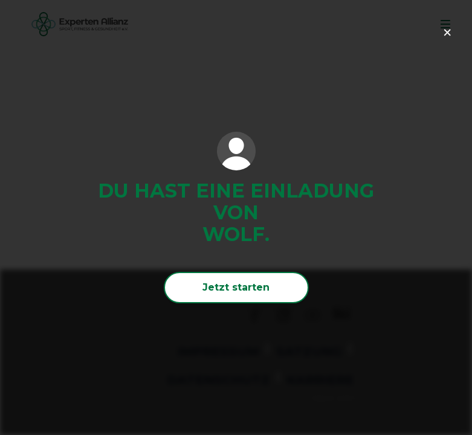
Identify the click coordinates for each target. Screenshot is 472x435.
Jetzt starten (236, 287)
